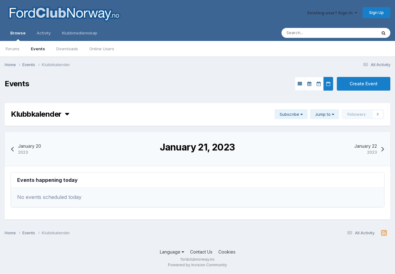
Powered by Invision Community (197, 265)
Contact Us (201, 251)
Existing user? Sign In (332, 12)
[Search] (310, 33)
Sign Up (376, 12)
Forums (13, 48)
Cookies (226, 251)
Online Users (101, 48)
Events (38, 48)
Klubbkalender (40, 114)
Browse (18, 35)
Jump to (324, 114)
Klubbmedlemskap (79, 32)
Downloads (67, 48)
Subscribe (291, 114)
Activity (44, 32)
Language (172, 251)
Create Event (364, 83)
